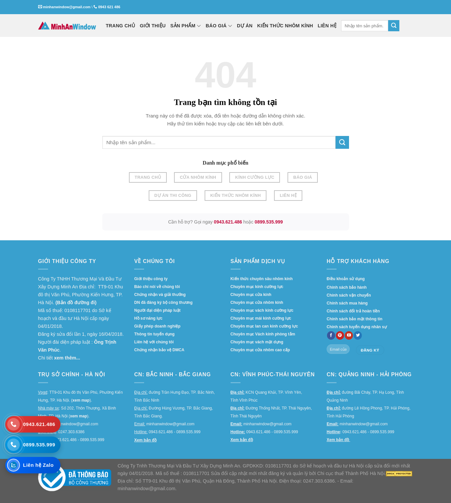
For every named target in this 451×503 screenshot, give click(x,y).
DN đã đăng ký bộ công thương (163, 302)
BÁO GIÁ (219, 26)
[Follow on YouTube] (349, 335)
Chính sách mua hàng (347, 303)
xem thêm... (67, 357)
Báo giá (302, 177)
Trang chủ (148, 177)
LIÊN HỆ (327, 25)
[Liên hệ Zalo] (33, 465)
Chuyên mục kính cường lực (257, 286)
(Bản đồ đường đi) (75, 302)
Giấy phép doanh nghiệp (157, 326)
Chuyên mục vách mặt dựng (257, 342)
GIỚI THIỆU (153, 25)
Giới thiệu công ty (150, 279)
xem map (80, 400)
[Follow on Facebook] (331, 335)
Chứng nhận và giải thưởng (160, 294)
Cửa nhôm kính (198, 177)
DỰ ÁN (245, 25)
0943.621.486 (228, 222)
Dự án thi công (172, 195)
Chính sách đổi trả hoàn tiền (353, 311)
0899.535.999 (269, 222)
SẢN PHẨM (185, 26)
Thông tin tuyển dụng (154, 334)
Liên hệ (288, 195)
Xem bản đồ (145, 440)
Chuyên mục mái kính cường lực (261, 318)
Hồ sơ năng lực (148, 318)
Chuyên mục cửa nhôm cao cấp (260, 350)
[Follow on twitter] (358, 335)
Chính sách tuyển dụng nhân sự (357, 327)
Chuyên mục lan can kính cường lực (264, 326)
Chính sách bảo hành (347, 287)
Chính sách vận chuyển (349, 295)
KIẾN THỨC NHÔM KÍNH (285, 25)
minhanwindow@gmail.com (67, 7)
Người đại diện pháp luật (157, 310)
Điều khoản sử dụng (346, 279)
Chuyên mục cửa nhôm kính (257, 302)
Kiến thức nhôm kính (235, 195)
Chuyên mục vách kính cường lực (262, 310)
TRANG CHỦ (121, 25)
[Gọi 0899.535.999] (33, 445)
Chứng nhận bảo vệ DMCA (159, 350)
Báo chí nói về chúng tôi (157, 286)
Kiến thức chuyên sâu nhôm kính (262, 279)
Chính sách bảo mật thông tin (354, 319)
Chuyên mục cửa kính (251, 294)
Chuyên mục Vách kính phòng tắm (263, 334)
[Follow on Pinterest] (340, 335)
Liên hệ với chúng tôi (154, 342)
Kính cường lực (254, 177)
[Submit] (393, 25)
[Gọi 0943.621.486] (33, 424)
